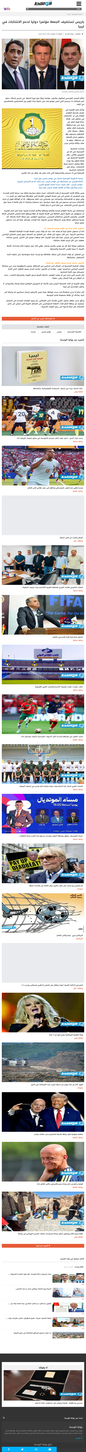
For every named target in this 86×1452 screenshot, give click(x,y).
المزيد (78, 1438)
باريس (59, 331)
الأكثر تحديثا (68, 1266)
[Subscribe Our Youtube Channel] (49, 1449)
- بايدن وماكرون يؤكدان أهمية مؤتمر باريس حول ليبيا (61, 187)
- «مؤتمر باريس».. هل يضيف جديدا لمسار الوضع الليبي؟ (61, 184)
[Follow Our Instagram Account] (36, 1449)
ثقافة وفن (78, 391)
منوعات (80, 889)
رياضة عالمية (78, 491)
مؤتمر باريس (46, 331)
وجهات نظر (78, 541)
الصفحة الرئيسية (77, 14)
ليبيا (68, 14)
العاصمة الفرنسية (74, 331)
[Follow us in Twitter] (22, 1449)
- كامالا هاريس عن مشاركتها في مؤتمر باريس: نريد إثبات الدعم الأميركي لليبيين (50, 181)
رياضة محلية (78, 441)
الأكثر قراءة (79, 1266)
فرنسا (33, 331)
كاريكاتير (79, 938)
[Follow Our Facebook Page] (8, 1449)
